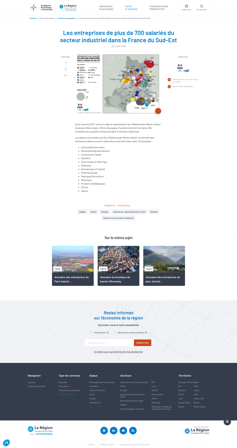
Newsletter (101, 332)
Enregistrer (143, 343)
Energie (104, 211)
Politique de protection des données (134, 444)
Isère (196, 394)
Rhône (196, 402)
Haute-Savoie (199, 406)
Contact (91, 444)
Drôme (181, 394)
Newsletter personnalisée (132, 332)
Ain (179, 386)
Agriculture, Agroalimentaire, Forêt (129, 211)
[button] (6, 442)
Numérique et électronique (131, 401)
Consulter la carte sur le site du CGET (185, 80)
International (94, 402)
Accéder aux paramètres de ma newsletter (118, 351)
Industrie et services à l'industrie (118, 218)
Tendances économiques (69, 390)
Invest (92, 394)
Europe (92, 398)
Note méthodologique (183, 86)
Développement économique (101, 382)
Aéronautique (157, 394)
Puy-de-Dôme (184, 402)
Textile (154, 398)
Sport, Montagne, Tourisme (132, 409)
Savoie (181, 406)
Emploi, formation (97, 390)
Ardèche (182, 390)
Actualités (63, 382)
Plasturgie (156, 402)
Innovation (94, 386)
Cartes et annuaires (67, 394)
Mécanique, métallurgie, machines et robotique (162, 407)
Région (82, 211)
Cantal (196, 390)
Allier (196, 386)
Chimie (154, 390)
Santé (93, 211)
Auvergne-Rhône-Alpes (188, 382)
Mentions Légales (107, 444)
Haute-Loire (199, 398)
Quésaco (32, 382)
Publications (64, 386)
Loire (180, 398)
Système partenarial (36, 386)
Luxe (154, 386)
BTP (153, 382)
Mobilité (154, 211)
